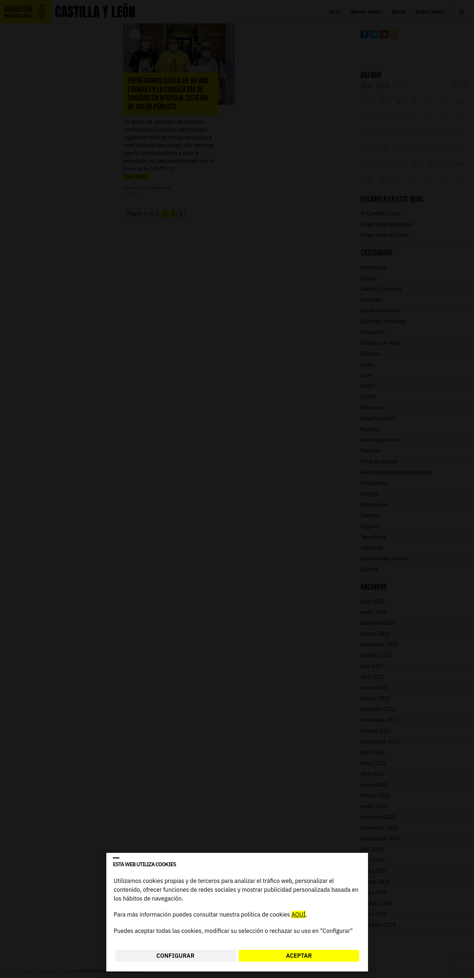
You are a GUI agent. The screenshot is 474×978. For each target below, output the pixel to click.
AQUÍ (298, 915)
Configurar (175, 955)
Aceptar (299, 955)
